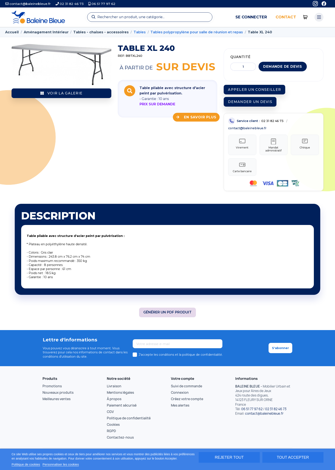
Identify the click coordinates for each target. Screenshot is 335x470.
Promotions (52, 388)
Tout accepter (293, 457)
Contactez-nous (120, 439)
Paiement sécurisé (122, 407)
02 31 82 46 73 (70, 4)
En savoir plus (196, 117)
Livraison (114, 388)
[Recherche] (149, 17)
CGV (110, 413)
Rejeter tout (229, 457)
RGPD (111, 433)
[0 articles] (305, 17)
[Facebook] (324, 3)
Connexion (180, 394)
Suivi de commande (186, 388)
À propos (114, 401)
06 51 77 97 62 (101, 4)
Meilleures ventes (57, 401)
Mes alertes (180, 407)
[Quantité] (243, 67)
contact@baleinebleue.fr (28, 4)
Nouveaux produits (58, 394)
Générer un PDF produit (167, 314)
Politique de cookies (26, 464)
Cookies (113, 426)
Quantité (240, 57)
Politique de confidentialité (129, 420)
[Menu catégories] (318, 17)
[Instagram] (315, 3)
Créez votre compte (187, 401)
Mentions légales (120, 394)
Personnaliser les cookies (61, 464)
